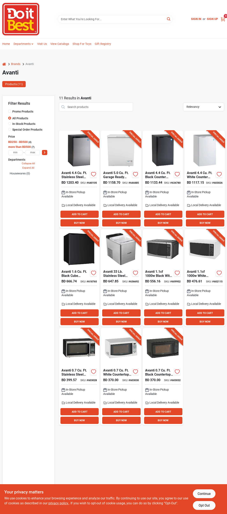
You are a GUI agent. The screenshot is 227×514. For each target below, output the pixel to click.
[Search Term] (115, 19)
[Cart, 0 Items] (223, 19)
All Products (20, 118)
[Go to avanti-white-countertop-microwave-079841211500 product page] (204, 278)
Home (6, 43)
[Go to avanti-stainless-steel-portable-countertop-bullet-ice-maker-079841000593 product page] (121, 278)
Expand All (28, 167)
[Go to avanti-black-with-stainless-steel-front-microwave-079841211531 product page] (163, 278)
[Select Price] (44, 152)
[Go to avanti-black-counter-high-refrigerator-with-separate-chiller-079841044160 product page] (163, 179)
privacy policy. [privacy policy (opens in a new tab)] (58, 503)
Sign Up (212, 19)
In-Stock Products (23, 124)
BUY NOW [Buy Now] (79, 223)
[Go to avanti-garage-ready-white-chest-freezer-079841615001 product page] (121, 179)
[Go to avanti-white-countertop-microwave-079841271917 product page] (121, 376)
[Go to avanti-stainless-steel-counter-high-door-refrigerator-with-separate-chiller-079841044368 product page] (79, 179)
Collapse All (28, 163)
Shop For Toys (82, 43)
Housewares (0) (20, 173)
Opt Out (204, 505)
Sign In (196, 19)
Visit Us (42, 43)
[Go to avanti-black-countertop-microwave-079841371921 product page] (163, 376)
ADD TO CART (79, 214)
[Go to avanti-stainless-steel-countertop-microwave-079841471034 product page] (79, 376)
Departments (22, 43)
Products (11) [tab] (14, 84)
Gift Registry (103, 43)
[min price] (15, 152)
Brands (15, 64)
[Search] (169, 18)
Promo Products (22, 111)
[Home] (4, 64)
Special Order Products (27, 130)
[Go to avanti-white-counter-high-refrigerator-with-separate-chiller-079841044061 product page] (204, 179)
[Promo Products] (9, 111)
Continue (204, 494)
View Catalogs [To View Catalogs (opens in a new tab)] (59, 43)
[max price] (32, 152)
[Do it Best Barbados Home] (20, 19)
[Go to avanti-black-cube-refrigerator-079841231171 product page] (79, 278)
